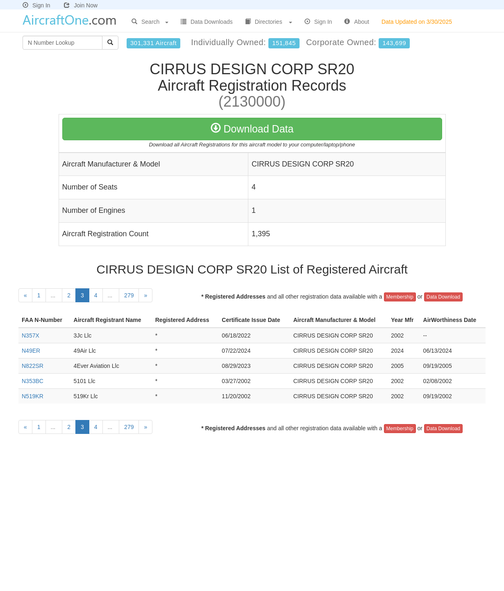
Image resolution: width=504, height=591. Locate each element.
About (356, 21)
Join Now (81, 5)
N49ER (31, 350)
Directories (268, 21)
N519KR (32, 396)
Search (150, 21)
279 (129, 295)
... (54, 295)
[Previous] (25, 295)
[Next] (145, 295)
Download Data (252, 129)
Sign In (36, 5)
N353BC (32, 381)
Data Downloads (207, 21)
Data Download (443, 297)
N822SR (32, 366)
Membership (399, 297)
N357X (30, 335)
